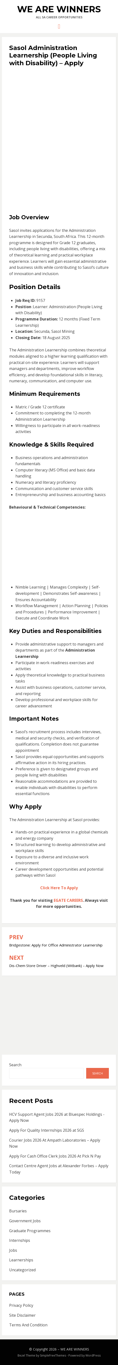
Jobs (13, 1250)
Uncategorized (22, 1270)
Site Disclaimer (22, 1315)
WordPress (93, 1355)
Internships (19, 1240)
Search (15, 1064)
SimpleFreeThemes (53, 1355)
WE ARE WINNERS (59, 9)
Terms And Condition (28, 1325)
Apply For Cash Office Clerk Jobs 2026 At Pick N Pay (55, 1156)
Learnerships (21, 1260)
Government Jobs (25, 1220)
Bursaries (18, 1211)
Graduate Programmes (30, 1230)
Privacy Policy (21, 1305)
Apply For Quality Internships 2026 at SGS (46, 1130)
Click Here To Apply (59, 887)
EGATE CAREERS (68, 900)
